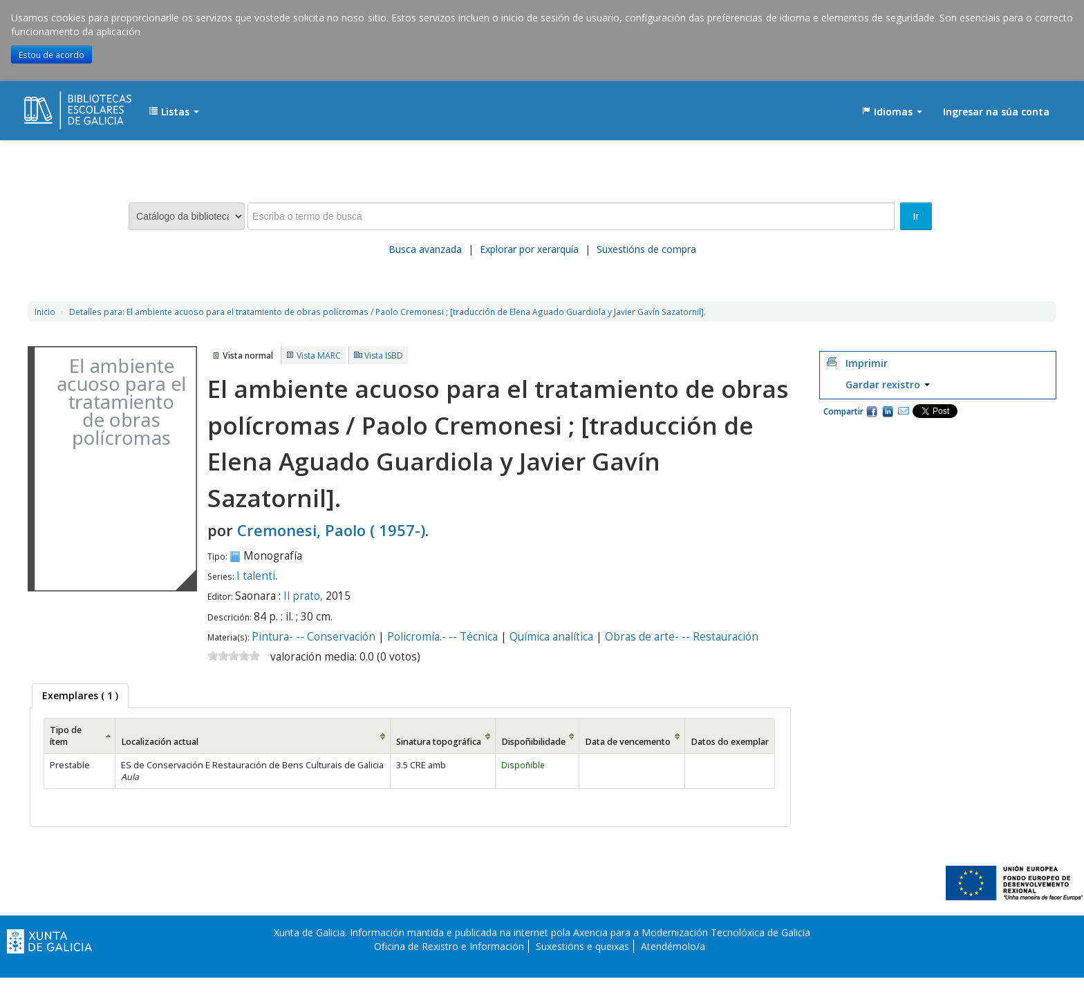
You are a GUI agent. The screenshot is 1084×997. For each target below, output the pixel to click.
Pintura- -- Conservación (313, 636)
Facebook (872, 411)
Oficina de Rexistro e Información (449, 946)
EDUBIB (58, 105)
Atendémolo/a (673, 946)
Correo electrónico (903, 411)
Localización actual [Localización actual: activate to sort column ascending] (159, 742)
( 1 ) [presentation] (80, 695)
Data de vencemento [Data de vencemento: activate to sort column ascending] (628, 742)
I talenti (255, 576)
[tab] (80, 695)
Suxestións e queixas (582, 946)
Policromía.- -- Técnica (442, 636)
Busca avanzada (425, 249)
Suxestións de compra (646, 249)
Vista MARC (319, 355)
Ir (916, 216)
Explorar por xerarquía (529, 249)
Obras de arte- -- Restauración (681, 636)
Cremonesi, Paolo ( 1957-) (331, 530)
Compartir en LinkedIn (888, 411)
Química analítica (551, 636)
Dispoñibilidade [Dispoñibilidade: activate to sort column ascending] (533, 742)
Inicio (45, 311)
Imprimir (866, 363)
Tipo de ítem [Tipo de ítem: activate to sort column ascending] (66, 736)
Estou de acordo (51, 54)
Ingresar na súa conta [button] (996, 111)
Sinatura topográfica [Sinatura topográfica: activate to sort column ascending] (438, 742)
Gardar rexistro (887, 384)
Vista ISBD (383, 355)
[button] (173, 112)
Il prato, (304, 596)
